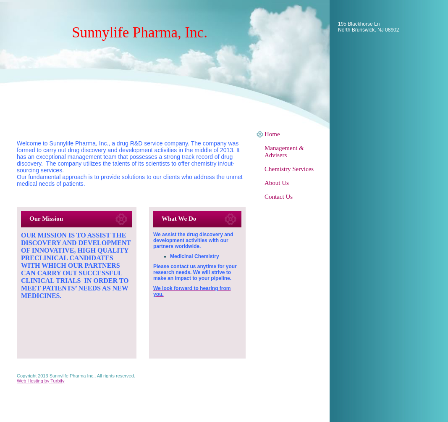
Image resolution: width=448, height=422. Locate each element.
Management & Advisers (284, 151)
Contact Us (279, 196)
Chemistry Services (289, 169)
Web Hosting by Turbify (41, 380)
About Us (277, 182)
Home (272, 134)
